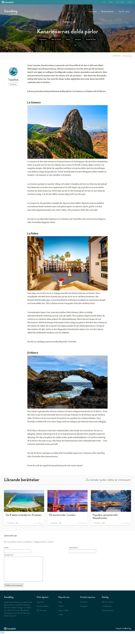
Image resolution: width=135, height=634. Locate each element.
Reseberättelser (107, 11)
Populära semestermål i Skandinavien (105, 516)
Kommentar (9, 555)
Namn (6, 548)
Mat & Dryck (56, 39)
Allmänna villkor (107, 601)
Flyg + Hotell (120, 2)
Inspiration (92, 11)
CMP (2, 632)
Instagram (83, 606)
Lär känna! (13, 84)
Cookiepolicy (107, 606)
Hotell (111, 2)
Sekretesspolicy (108, 610)
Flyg (104, 2)
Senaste (78, 39)
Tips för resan (123, 11)
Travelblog (10, 10)
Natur (68, 39)
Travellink (66, 22)
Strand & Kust (91, 39)
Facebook (84, 601)
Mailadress (73, 548)
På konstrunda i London (62, 515)
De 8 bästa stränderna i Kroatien (24, 515)
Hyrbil (129, 2)
